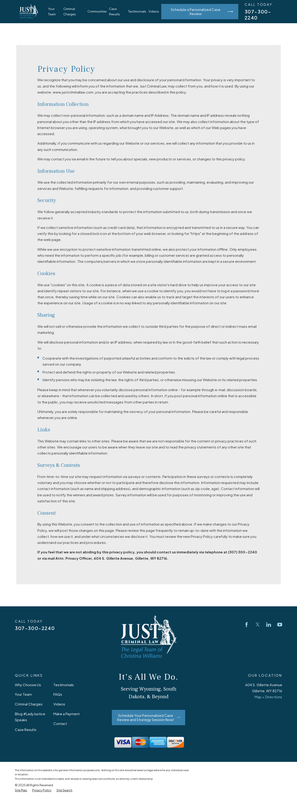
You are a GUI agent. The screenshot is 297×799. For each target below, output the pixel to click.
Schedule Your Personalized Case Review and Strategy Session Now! (148, 717)
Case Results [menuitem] (114, 11)
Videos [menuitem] (153, 11)
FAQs (57, 694)
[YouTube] (279, 624)
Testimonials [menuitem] (137, 11)
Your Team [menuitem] (52, 11)
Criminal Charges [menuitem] (69, 11)
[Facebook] (246, 624)
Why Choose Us (28, 684)
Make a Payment (66, 713)
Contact (60, 723)
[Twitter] (257, 624)
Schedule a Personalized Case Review (202, 11)
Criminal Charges (28, 704)
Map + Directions (268, 697)
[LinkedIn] (268, 624)
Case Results (25, 729)
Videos (59, 704)
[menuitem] (21, 790)
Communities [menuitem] (97, 11)
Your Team (23, 694)
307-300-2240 (35, 628)
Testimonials (63, 684)
